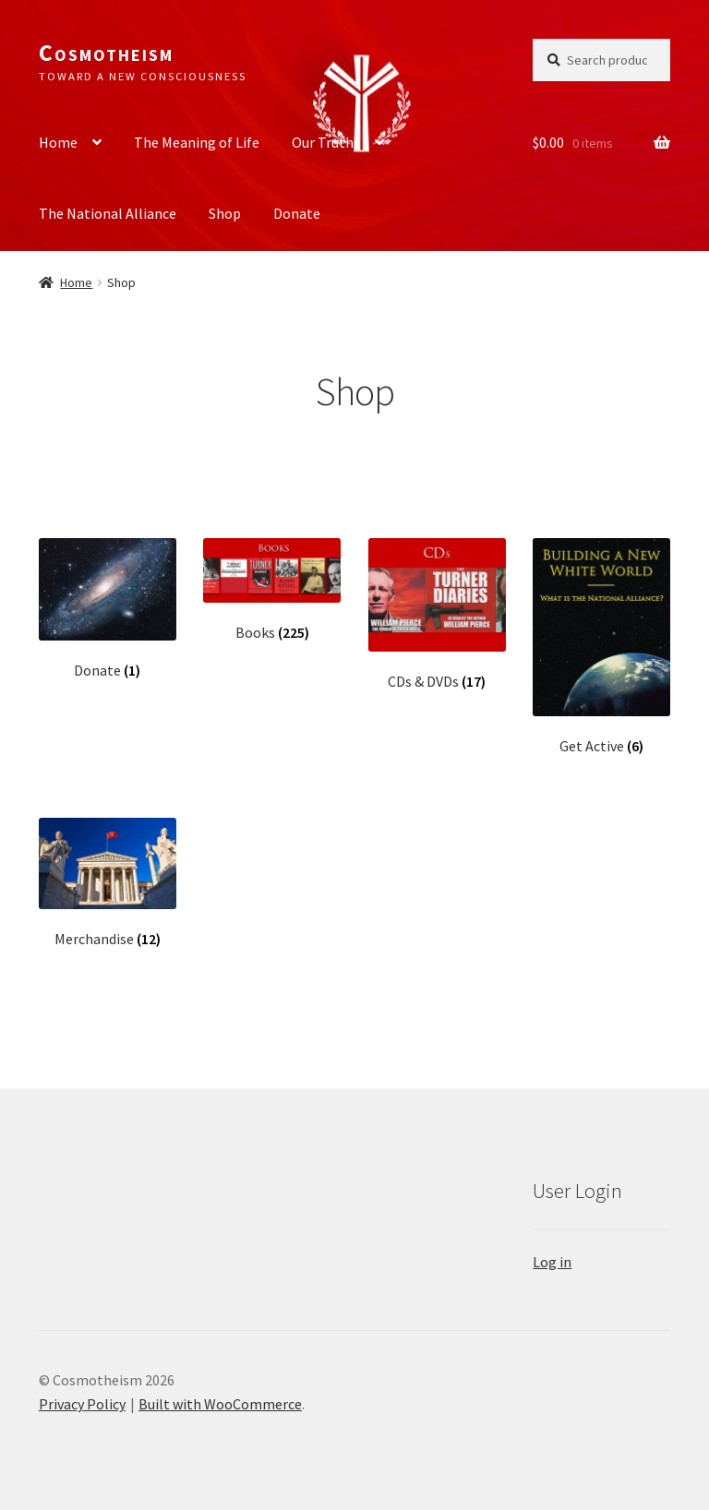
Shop (225, 213)
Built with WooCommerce (220, 1404)
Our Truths (326, 142)
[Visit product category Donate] (107, 609)
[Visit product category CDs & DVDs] (437, 614)
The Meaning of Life (196, 142)
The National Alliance (107, 213)
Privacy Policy (82, 1404)
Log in (552, 1261)
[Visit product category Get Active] (601, 647)
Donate (296, 213)
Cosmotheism (106, 52)
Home (58, 142)
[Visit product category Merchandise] (107, 883)
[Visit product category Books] (272, 590)
